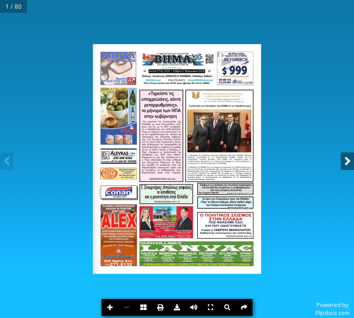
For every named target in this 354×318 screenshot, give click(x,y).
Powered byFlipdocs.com (333, 309)
